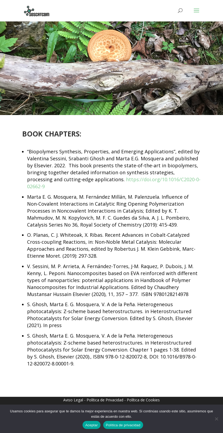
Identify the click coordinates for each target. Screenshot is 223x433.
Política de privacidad (123, 425)
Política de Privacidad (105, 399)
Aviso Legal (73, 399)
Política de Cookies (143, 399)
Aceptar (91, 425)
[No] (216, 418)
